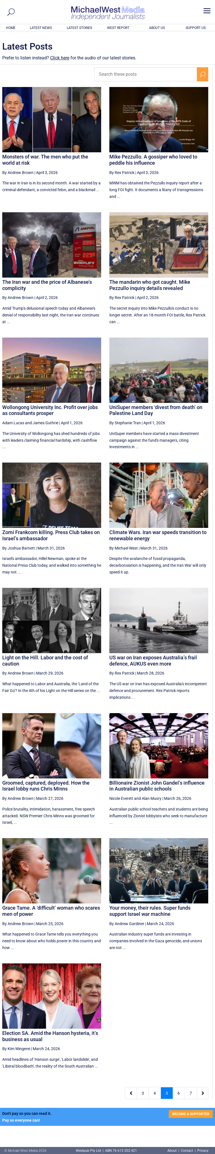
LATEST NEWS (41, 28)
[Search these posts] (145, 74)
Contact (187, 1151)
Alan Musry (151, 798)
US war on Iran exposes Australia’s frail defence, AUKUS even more (153, 661)
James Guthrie (45, 423)
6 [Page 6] (179, 1093)
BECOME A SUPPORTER (190, 1114)
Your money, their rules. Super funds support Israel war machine (149, 911)
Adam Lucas (13, 423)
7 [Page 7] (191, 1093)
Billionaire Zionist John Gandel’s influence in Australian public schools (157, 786)
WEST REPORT (118, 28)
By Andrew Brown (18, 172)
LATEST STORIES (79, 28)
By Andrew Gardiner (126, 923)
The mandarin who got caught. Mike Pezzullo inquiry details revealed (149, 285)
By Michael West (123, 548)
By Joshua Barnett (18, 548)
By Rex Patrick (121, 172)
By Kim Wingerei (16, 1048)
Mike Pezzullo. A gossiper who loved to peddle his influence (153, 160)
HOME (10, 28)
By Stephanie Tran (125, 423)
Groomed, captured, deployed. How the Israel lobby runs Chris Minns (46, 786)
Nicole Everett (121, 798)
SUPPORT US (196, 28)
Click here (59, 58)
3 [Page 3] (143, 1093)
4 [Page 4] (155, 1093)
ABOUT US (157, 28)
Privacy (203, 1151)
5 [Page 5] (167, 1093)
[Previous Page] (131, 1093)
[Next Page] (203, 1093)
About (172, 1151)
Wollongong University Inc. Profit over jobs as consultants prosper (50, 410)
